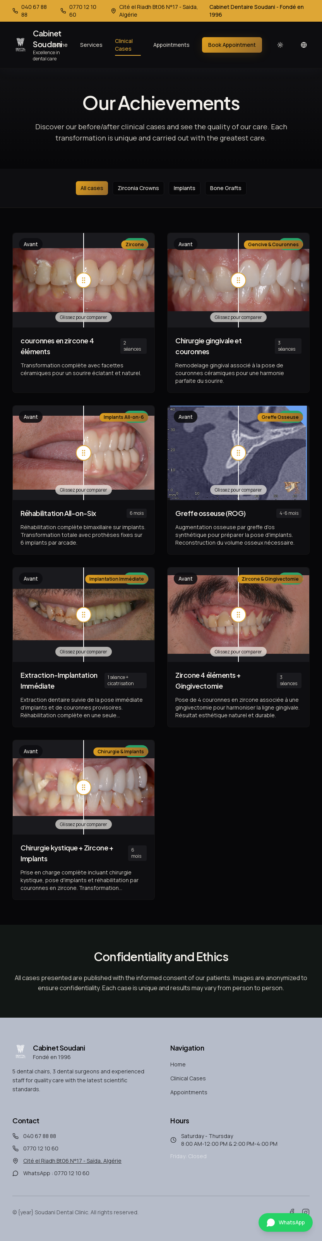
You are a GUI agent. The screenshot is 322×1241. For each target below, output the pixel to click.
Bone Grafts (226, 188)
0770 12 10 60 (40, 1148)
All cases (91, 188)
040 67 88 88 (39, 1136)
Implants (184, 188)
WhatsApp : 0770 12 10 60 (56, 1173)
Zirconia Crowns (138, 188)
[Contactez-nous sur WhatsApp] (286, 1222)
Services (91, 44)
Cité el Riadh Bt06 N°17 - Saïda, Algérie (72, 1160)
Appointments (171, 44)
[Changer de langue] (304, 45)
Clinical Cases (128, 46)
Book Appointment (232, 44)
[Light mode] (280, 45)
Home (60, 44)
